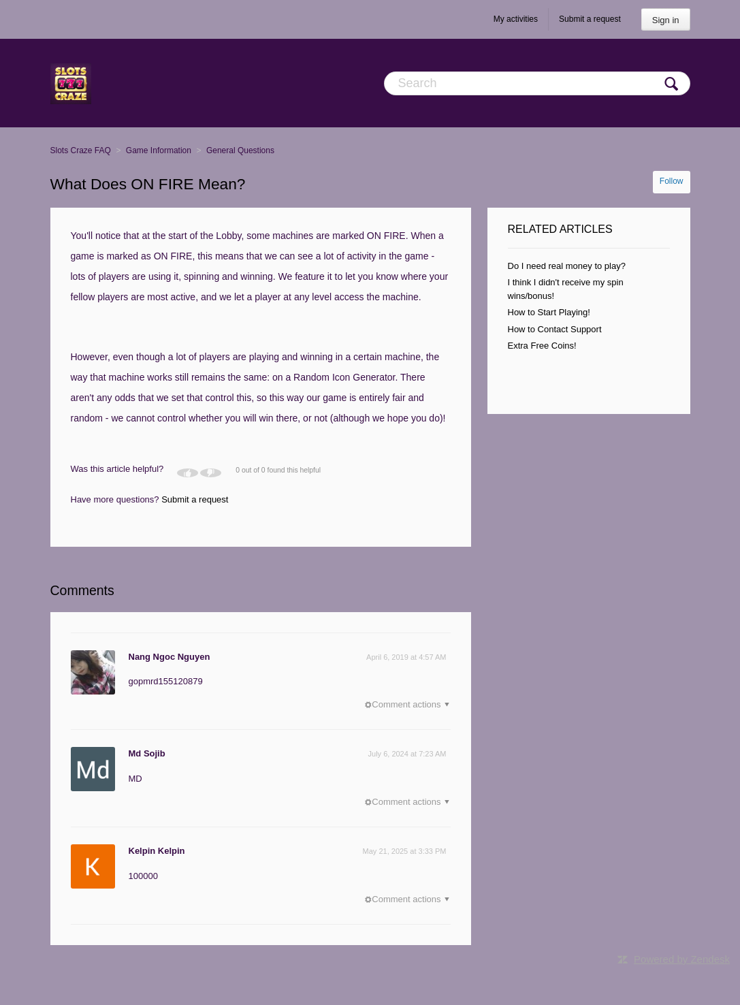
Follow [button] (671, 181)
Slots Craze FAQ (80, 150)
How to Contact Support (555, 329)
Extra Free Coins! (542, 345)
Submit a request (590, 19)
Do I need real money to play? (567, 266)
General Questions (240, 150)
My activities (516, 19)
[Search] (537, 83)
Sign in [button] (665, 20)
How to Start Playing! (549, 312)
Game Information (158, 150)
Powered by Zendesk (682, 959)
